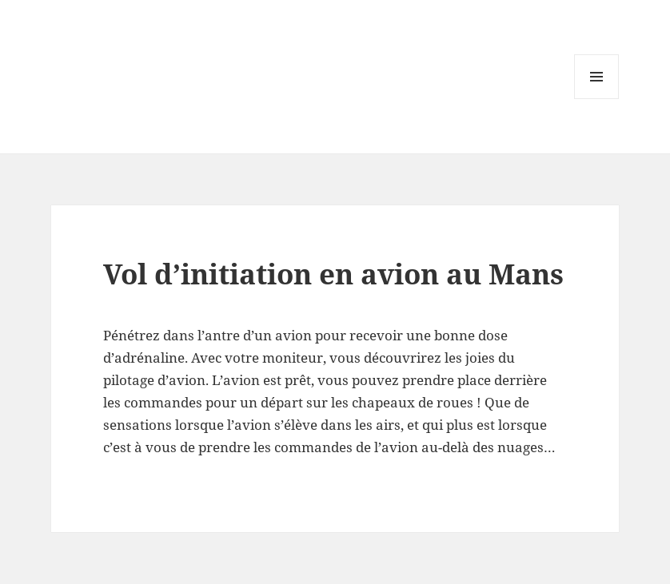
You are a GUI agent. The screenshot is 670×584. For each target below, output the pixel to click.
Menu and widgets (597, 98)
